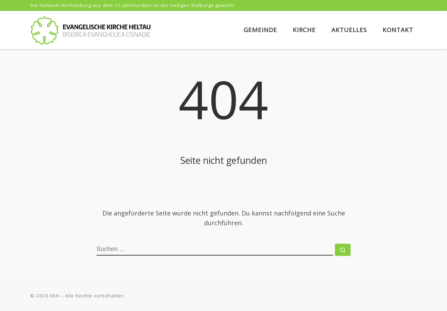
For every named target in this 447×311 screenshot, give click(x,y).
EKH (55, 296)
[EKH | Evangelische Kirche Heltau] (90, 28)
